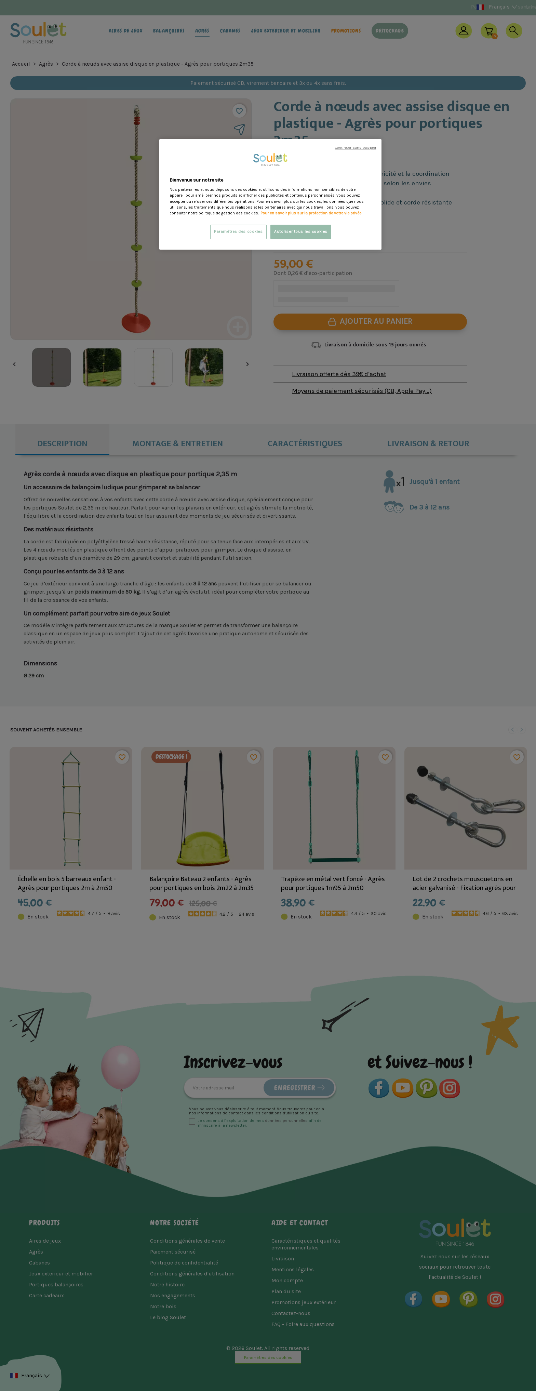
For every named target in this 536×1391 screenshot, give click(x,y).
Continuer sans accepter (355, 147)
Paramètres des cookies (238, 231)
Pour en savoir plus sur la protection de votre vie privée (310, 213)
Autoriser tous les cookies (300, 231)
